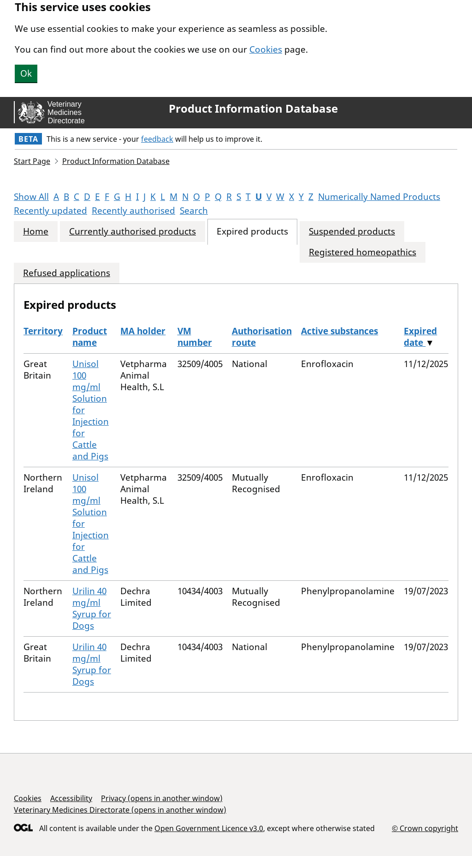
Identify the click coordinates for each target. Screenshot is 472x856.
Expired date (420, 337)
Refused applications (66, 273)
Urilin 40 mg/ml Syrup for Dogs (91, 608)
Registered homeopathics (362, 252)
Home (35, 231)
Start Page (32, 161)
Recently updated (50, 211)
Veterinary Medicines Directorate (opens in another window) (120, 810)
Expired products (252, 231)
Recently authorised (133, 211)
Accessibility (71, 798)
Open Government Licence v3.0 (208, 828)
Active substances (339, 331)
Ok (26, 73)
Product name (89, 337)
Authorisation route (262, 337)
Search (194, 211)
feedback (157, 139)
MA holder (142, 331)
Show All (31, 197)
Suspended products (352, 231)
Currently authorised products (132, 231)
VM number (194, 337)
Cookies (265, 49)
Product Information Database (253, 108)
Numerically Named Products (379, 197)
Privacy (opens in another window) (162, 798)
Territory (43, 331)
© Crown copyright (425, 828)
